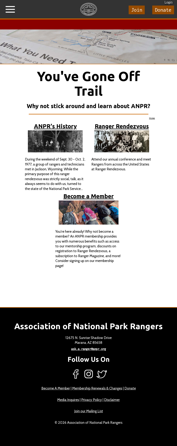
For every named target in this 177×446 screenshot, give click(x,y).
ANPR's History (55, 126)
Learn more (82, 24)
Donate (163, 10)
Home (152, 118)
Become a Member (88, 196)
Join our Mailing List (88, 411)
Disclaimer (112, 400)
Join (136, 10)
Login (169, 2)
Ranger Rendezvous (122, 126)
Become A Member (55, 388)
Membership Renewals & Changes (97, 388)
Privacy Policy (91, 400)
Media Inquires (68, 400)
